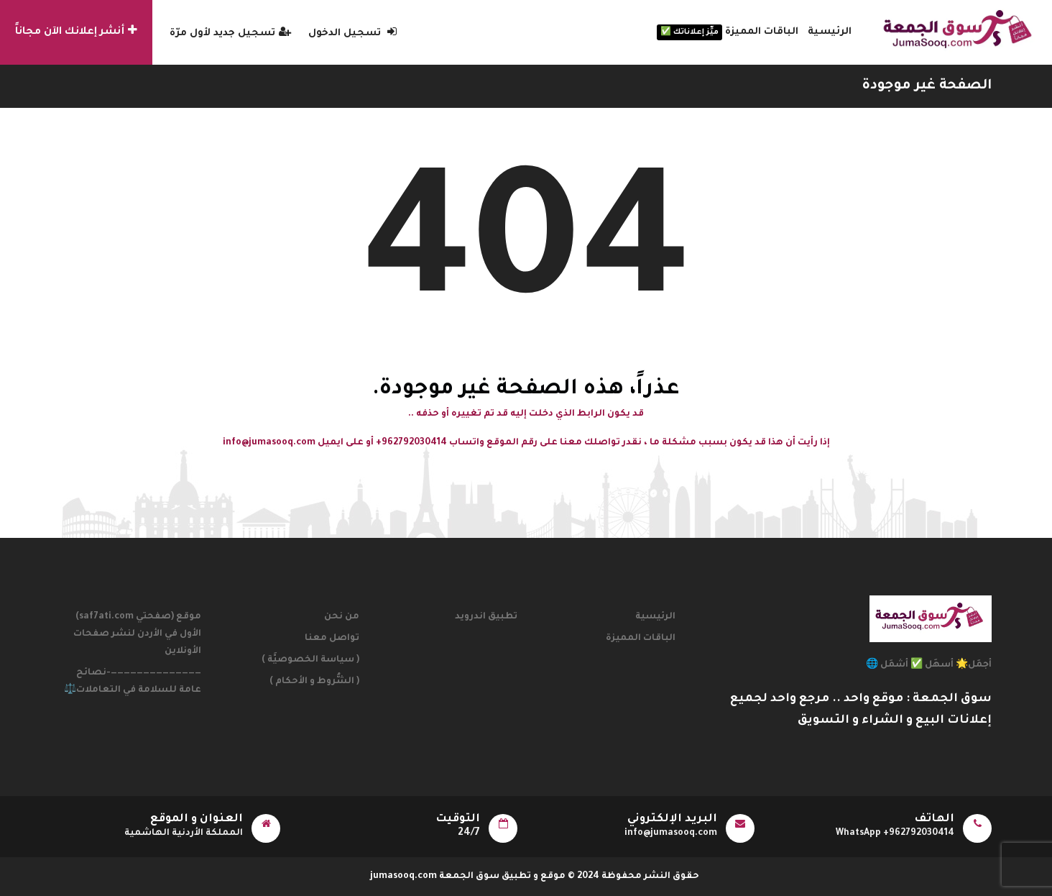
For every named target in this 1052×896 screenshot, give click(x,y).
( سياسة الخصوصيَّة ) (310, 660)
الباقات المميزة (727, 32)
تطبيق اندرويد (486, 617)
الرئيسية (830, 32)
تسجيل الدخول (352, 33)
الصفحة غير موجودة (927, 85)
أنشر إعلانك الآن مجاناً (76, 31)
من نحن (341, 617)
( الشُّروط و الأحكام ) (314, 682)
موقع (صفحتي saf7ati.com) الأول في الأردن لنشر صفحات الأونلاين (137, 634)
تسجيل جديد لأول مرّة (230, 33)
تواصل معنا (332, 639)
